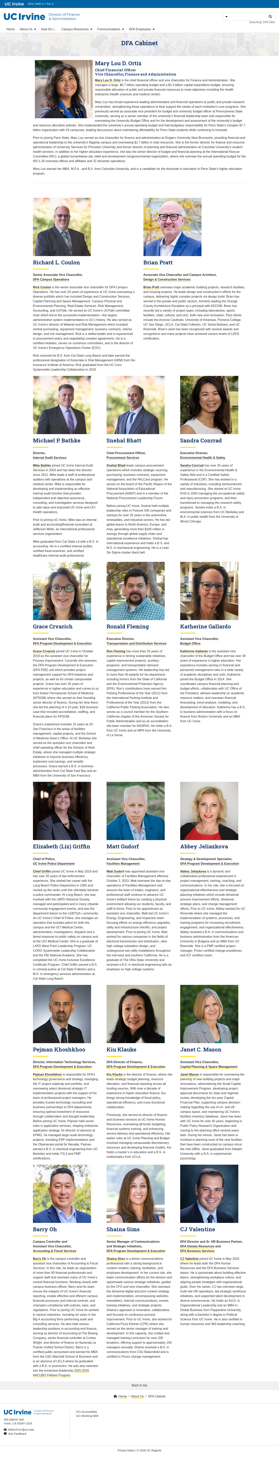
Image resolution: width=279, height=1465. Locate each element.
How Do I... (48, 29)
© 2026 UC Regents (149, 1450)
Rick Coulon (42, 287)
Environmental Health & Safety (202, 457)
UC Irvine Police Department (54, 863)
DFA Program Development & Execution (62, 643)
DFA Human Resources (197, 1246)
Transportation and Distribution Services (136, 643)
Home (10, 29)
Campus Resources (76, 29)
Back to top (139, 1385)
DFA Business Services (197, 1251)
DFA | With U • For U (41, 3)
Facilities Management (123, 863)
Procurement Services (123, 457)
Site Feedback (17, 1433)
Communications (110, 29)
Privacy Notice (126, 1450)
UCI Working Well (87, 1415)
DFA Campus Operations (51, 279)
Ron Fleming (116, 651)
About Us (28, 29)
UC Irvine (15, 3)
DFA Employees (142, 29)
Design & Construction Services (167, 279)
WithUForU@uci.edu (21, 1429)
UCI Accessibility (86, 1411)
